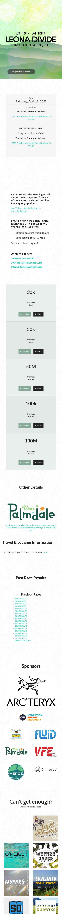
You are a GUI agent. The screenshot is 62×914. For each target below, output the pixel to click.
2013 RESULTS (21, 633)
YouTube (16, 208)
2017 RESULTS (21, 623)
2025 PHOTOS (20, 601)
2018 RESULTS (21, 621)
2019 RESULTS (21, 616)
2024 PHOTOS (20, 606)
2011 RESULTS (21, 638)
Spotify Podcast (20, 211)
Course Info (24, 314)
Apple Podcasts (32, 208)
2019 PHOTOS (20, 619)
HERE (45, 552)
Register (38, 314)
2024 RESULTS (21, 604)
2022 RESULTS (21, 611)
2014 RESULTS (21, 631)
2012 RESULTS (21, 636)
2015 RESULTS (21, 628)
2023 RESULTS (21, 609)
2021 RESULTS (21, 614)
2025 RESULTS (21, 599)
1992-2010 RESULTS (23, 641)
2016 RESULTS (21, 626)
